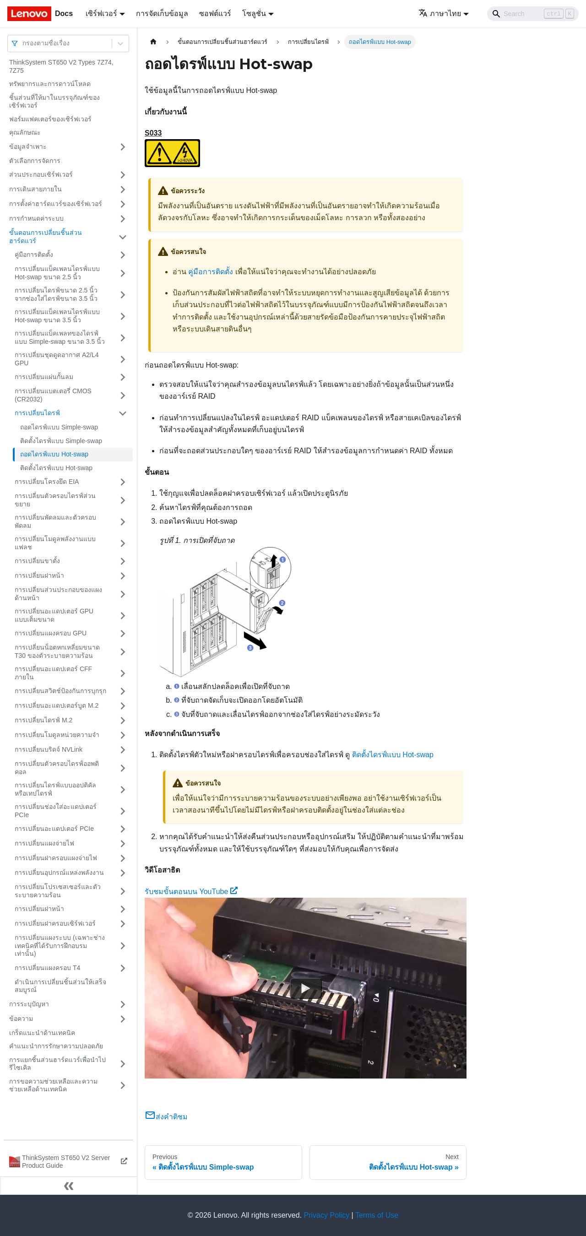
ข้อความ (21, 1018)
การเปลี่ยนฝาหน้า (39, 575)
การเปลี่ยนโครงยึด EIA (47, 481)
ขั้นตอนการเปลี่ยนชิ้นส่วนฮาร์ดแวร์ (45, 236)
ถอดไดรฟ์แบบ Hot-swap (54, 454)
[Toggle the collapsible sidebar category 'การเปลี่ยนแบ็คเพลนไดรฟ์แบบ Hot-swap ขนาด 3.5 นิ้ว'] (123, 316)
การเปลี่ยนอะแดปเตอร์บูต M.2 (56, 705)
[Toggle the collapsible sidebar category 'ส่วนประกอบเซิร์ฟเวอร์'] (123, 175)
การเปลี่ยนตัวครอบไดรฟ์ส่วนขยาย (55, 500)
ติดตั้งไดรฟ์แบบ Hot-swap (56, 468)
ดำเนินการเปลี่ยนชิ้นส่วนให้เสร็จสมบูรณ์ (60, 986)
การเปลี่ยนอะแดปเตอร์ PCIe (54, 828)
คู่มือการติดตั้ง (34, 254)
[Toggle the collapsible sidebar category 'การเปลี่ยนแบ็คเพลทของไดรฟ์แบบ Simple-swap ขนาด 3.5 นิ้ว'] (123, 337)
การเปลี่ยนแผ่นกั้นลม (44, 376)
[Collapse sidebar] (68, 1185)
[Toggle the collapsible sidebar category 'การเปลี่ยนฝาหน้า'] (123, 576)
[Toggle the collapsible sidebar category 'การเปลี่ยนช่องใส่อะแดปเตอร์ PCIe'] (123, 811)
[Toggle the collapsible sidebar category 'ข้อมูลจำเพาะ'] (123, 147)
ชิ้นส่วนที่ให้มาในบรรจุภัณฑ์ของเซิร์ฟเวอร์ (54, 101)
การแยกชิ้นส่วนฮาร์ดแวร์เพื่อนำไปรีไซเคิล (57, 1064)
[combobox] (23, 43)
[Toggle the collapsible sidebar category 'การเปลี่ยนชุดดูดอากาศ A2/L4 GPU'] (123, 359)
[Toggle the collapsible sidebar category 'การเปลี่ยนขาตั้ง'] (123, 561)
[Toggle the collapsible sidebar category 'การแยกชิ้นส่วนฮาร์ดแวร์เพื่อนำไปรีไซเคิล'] (123, 1064)
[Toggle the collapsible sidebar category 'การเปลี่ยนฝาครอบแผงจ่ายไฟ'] (123, 858)
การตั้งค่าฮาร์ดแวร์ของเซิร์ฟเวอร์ (55, 203)
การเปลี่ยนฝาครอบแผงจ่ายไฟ (56, 858)
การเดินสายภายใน (35, 189)
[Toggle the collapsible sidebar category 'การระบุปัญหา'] (123, 1004)
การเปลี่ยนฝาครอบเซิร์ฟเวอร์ (55, 923)
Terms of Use (376, 1215)
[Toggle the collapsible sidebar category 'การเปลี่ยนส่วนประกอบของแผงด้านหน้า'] (123, 594)
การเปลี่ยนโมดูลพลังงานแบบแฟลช (55, 543)
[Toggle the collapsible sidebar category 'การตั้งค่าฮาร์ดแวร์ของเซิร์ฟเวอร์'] (123, 204)
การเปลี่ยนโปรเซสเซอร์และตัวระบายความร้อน (58, 891)
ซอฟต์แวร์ (215, 13)
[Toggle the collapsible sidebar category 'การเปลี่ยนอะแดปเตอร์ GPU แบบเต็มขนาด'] (123, 615)
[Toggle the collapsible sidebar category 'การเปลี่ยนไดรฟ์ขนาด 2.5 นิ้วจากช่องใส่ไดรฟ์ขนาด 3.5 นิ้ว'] (123, 294)
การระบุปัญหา (29, 1004)
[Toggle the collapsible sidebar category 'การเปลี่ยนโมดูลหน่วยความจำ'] (123, 735)
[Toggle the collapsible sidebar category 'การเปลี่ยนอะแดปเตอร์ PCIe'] (123, 829)
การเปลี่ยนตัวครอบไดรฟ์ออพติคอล (57, 767)
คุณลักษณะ (25, 132)
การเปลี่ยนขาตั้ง (37, 560)
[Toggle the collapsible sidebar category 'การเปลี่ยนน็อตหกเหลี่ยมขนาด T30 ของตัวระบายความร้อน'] (123, 651)
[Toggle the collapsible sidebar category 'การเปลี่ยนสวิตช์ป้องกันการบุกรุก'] (123, 691)
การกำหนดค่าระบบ (36, 218)
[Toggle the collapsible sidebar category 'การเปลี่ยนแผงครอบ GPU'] (123, 633)
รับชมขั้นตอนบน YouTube (191, 891)
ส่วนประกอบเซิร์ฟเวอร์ (41, 174)
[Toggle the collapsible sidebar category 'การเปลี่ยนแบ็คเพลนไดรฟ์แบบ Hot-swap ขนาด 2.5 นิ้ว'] (123, 273)
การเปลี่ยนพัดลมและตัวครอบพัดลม (55, 521)
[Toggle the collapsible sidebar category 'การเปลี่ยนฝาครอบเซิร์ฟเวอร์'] (123, 923)
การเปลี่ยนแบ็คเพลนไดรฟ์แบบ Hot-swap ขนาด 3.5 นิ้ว (57, 316)
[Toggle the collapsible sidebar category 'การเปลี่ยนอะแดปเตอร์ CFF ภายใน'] (123, 673)
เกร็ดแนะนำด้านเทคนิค (42, 1032)
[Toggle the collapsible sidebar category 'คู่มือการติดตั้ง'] (123, 255)
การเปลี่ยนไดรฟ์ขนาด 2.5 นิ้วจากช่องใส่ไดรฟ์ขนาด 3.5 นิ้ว (56, 294)
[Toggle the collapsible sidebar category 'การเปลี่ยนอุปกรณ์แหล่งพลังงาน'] (123, 873)
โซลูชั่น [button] (254, 13)
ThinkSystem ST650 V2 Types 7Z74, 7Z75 (61, 66)
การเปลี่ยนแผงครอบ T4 (47, 967)
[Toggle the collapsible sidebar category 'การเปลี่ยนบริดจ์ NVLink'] (123, 750)
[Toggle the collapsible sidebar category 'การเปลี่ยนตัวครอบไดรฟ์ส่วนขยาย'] (123, 500)
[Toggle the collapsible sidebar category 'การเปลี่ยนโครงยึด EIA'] (123, 482)
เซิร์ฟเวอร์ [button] (101, 13)
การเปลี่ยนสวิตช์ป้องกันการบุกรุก (60, 690)
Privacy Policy (327, 1215)
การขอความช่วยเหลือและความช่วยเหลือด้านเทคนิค (53, 1085)
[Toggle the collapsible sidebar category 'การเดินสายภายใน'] (123, 189)
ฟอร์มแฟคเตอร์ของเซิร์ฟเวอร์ (50, 119)
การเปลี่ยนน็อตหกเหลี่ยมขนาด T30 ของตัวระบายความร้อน (57, 651)
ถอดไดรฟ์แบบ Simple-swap (59, 427)
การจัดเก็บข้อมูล (162, 13)
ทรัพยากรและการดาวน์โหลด (50, 83)
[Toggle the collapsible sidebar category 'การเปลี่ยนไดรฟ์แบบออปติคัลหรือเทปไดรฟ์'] (123, 789)
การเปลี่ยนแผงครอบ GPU (51, 633)
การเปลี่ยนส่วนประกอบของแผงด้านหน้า (58, 594)
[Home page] (153, 42)
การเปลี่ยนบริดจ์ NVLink (48, 749)
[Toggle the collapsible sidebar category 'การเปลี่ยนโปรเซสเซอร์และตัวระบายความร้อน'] (123, 891)
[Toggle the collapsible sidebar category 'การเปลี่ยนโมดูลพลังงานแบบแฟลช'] (123, 543)
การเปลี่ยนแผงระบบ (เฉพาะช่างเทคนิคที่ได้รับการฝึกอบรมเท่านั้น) (60, 945)
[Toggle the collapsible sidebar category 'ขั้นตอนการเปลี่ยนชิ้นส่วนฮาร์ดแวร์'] (123, 237)
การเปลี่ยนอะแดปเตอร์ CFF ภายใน (53, 673)
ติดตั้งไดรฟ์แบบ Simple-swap (61, 441)
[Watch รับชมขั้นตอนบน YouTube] (306, 988)
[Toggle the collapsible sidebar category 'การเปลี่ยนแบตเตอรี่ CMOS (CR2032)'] (123, 395)
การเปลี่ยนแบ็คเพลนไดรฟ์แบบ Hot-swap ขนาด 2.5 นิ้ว (57, 273)
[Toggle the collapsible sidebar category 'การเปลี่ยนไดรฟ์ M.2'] (123, 720)
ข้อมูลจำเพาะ (28, 146)
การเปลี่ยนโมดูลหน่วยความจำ (57, 734)
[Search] (533, 13)
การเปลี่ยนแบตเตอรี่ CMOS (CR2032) (53, 395)
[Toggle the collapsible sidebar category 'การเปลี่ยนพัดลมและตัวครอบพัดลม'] (123, 521)
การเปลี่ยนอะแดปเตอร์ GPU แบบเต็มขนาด (54, 615)
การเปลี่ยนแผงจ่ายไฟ (44, 843)
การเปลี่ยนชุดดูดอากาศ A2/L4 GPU (56, 359)
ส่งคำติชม (166, 1117)
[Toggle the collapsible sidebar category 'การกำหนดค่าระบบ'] (123, 218)
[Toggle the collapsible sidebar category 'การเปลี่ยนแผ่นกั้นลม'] (123, 377)
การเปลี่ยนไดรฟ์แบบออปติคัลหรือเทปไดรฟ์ (55, 789)
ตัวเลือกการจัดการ (34, 160)
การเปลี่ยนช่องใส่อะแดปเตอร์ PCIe (56, 811)
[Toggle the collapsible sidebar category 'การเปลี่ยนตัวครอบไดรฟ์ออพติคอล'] (123, 768)
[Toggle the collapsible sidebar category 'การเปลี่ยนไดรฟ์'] (123, 413)
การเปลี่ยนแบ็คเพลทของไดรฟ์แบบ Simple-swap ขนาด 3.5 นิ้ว (60, 337)
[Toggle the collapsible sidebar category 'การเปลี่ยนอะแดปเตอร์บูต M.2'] (123, 706)
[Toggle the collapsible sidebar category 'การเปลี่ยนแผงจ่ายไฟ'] (123, 843)
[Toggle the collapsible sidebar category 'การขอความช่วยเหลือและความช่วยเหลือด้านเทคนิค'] (123, 1085)
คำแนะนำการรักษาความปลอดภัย (56, 1046)
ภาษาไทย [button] (439, 13)
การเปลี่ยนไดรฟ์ (37, 413)
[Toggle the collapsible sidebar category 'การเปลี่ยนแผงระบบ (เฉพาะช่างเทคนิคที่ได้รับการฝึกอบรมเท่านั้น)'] (123, 946)
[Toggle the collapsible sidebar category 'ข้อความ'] (123, 1019)
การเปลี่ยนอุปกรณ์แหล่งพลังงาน (59, 872)
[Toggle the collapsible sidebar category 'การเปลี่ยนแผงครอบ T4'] (123, 968)
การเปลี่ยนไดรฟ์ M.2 (43, 720)
